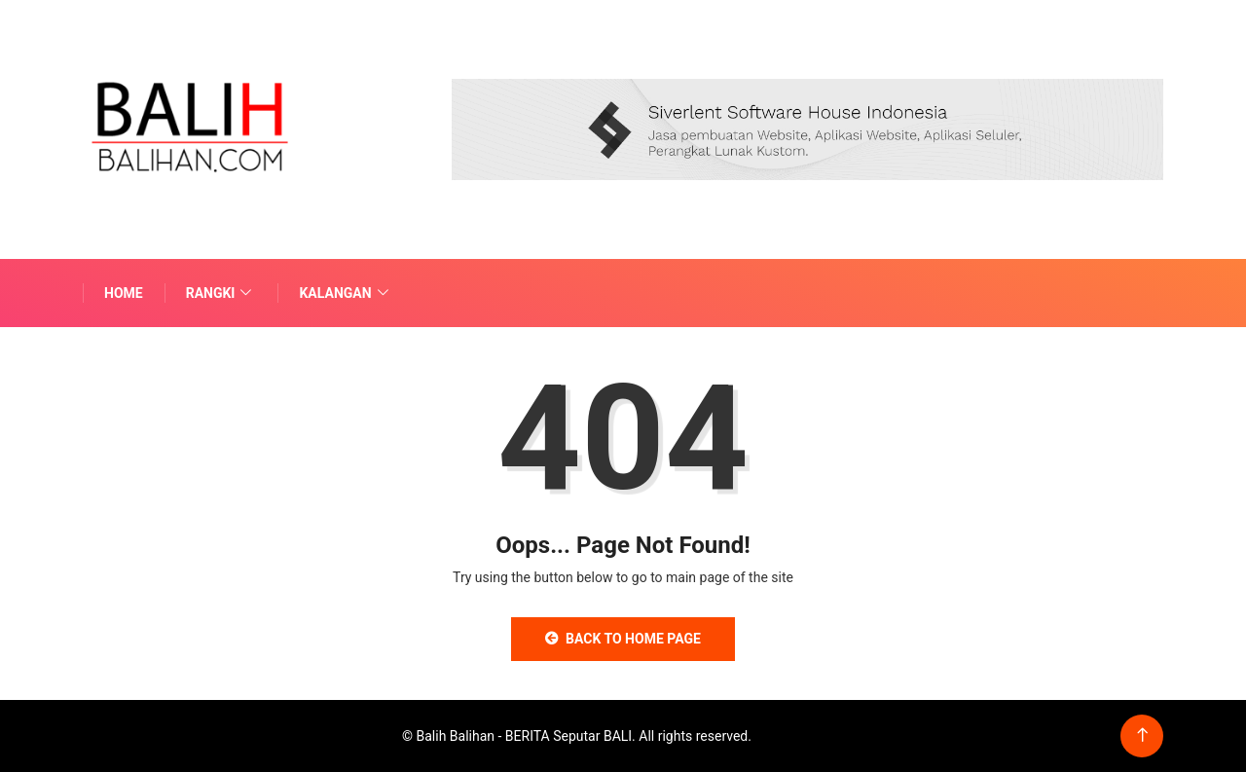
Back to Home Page (623, 638)
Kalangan (345, 293)
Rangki (221, 293)
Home (123, 293)
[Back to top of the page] (1142, 735)
